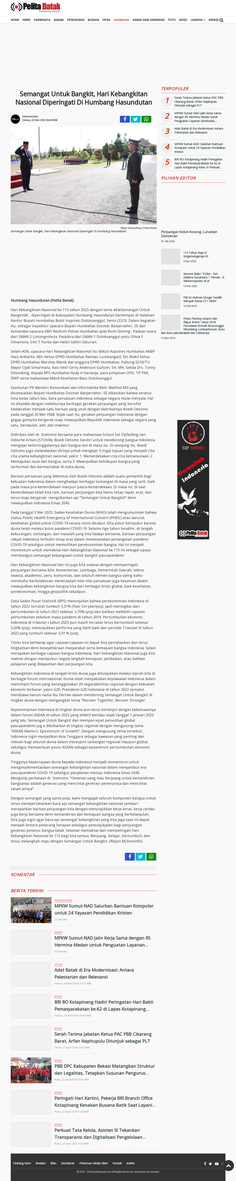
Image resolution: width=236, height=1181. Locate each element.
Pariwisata (42, 20)
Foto (172, 20)
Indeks (214, 20)
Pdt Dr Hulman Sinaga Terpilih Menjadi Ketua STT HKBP (202, 299)
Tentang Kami (22, 1163)
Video (183, 20)
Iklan (53, 1163)
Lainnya (197, 20)
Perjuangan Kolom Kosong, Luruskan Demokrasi (189, 234)
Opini (106, 20)
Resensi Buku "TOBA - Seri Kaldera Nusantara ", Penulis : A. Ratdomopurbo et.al (204, 277)
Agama (59, 20)
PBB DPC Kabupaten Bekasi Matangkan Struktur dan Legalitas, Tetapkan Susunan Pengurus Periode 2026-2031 (104, 1073)
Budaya (93, 20)
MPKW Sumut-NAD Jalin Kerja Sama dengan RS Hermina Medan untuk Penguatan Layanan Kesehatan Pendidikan (102, 945)
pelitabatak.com (102, 1171)
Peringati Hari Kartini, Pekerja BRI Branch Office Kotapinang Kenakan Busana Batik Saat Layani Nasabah (103, 1105)
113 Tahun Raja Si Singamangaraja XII (195, 254)
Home (15, 20)
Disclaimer (68, 1163)
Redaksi (41, 1163)
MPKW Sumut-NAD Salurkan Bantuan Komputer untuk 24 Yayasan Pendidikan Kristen (199, 148)
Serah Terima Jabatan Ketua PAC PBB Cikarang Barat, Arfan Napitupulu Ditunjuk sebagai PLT (198, 101)
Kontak (117, 1163)
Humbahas (121, 20)
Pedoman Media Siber (93, 1163)
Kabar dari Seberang (148, 20)
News (26, 20)
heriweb (154, 1171)
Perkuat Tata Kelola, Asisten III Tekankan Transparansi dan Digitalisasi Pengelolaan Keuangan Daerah (98, 1137)
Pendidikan (75, 20)
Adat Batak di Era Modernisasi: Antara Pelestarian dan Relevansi (198, 130)
